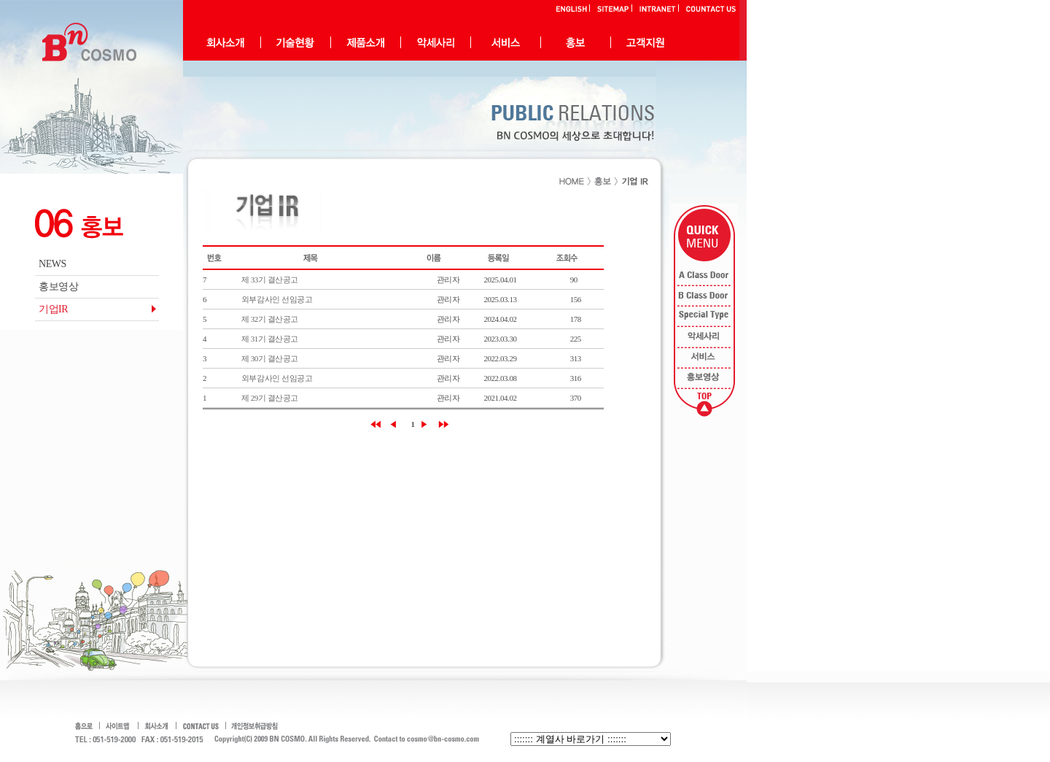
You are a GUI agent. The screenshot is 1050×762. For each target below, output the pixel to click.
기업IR (53, 309)
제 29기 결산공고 (269, 397)
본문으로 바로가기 (0, 0)
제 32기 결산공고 (269, 319)
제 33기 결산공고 (269, 279)
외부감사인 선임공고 (276, 299)
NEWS (52, 263)
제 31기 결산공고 (269, 338)
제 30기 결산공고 (269, 358)
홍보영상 (58, 286)
